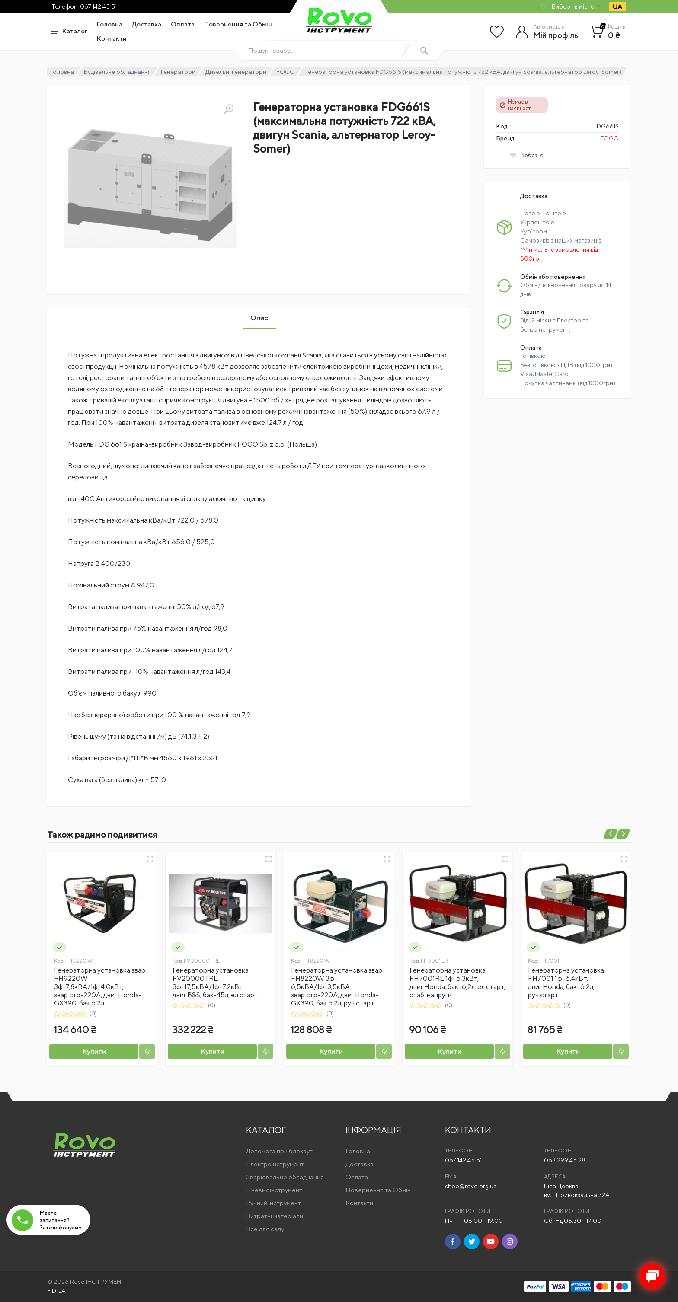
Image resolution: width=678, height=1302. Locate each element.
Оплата (183, 24)
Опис (259, 318)
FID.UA (56, 1290)
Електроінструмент (275, 1164)
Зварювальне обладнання (285, 1177)
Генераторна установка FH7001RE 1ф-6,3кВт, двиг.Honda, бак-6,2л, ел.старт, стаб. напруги (457, 982)
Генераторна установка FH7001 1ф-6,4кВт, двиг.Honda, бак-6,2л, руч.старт (566, 982)
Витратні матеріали (274, 1215)
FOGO (285, 71)
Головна (109, 24)
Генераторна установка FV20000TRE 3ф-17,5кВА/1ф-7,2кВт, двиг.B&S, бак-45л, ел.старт (215, 982)
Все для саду (265, 1228)
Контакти (112, 38)
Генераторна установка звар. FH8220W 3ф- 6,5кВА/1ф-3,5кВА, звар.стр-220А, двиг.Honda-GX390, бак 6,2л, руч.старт (337, 986)
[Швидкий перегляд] (150, 859)
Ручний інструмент (273, 1202)
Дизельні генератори (235, 71)
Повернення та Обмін (238, 24)
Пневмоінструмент (274, 1190)
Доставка (146, 24)
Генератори (178, 71)
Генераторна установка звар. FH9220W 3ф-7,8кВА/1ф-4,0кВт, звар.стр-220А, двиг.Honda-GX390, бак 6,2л (100, 986)
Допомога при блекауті (280, 1151)
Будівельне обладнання (117, 71)
